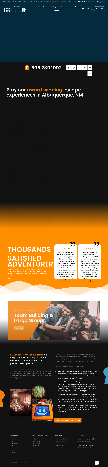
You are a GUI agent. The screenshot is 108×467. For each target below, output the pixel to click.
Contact (13, 452)
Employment (14, 450)
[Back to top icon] (97, 463)
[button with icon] (68, 67)
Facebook (36, 443)
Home (12, 439)
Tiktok (35, 439)
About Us (13, 446)
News (12, 448)
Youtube (36, 446)
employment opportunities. (57, 2)
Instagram (36, 441)
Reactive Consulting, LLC (27, 463)
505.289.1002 (46, 68)
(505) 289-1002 (60, 446)
